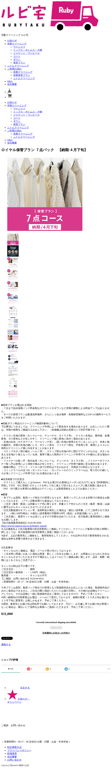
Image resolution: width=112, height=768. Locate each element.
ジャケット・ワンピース (26, 53)
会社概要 (12, 84)
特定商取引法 (14, 747)
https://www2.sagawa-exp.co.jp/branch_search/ (24, 526)
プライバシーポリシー (19, 750)
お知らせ (12, 40)
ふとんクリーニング (18, 65)
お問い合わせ (14, 760)
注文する (18, 687)
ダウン (16, 59)
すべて (10, 669)
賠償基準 (12, 753)
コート (16, 56)
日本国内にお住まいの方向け (56, 633)
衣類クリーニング (16, 43)
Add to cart (56, 627)
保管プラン (19, 62)
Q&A (10, 81)
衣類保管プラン (21, 75)
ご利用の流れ (14, 69)
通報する (6, 644)
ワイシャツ (19, 47)
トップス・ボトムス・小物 (27, 50)
